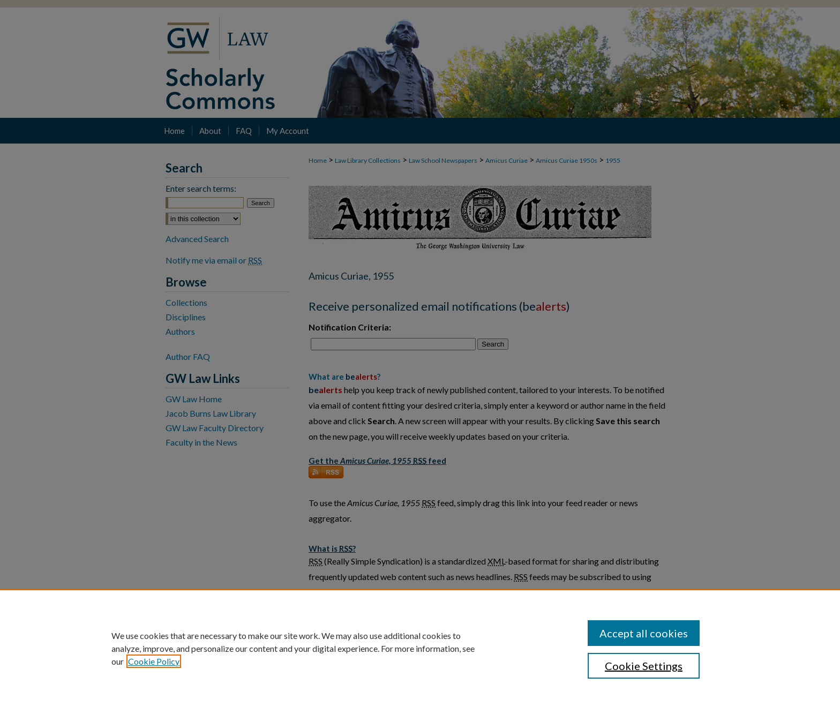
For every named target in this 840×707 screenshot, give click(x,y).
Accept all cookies (643, 633)
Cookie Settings (643, 665)
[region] (420, 648)
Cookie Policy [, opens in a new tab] (153, 661)
